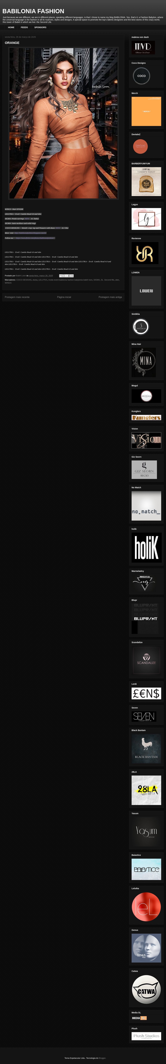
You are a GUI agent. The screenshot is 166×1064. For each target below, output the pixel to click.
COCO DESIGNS (24, 280)
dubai (35, 280)
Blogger (102, 1058)
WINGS (8, 283)
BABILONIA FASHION (33, 11)
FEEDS (24, 27)
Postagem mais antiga (110, 297)
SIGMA (97, 280)
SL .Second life (107, 280)
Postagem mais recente (17, 297)
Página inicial (64, 297)
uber (117, 280)
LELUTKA (42, 280)
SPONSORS (40, 27)
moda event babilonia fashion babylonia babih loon (70, 280)
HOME (11, 27)
